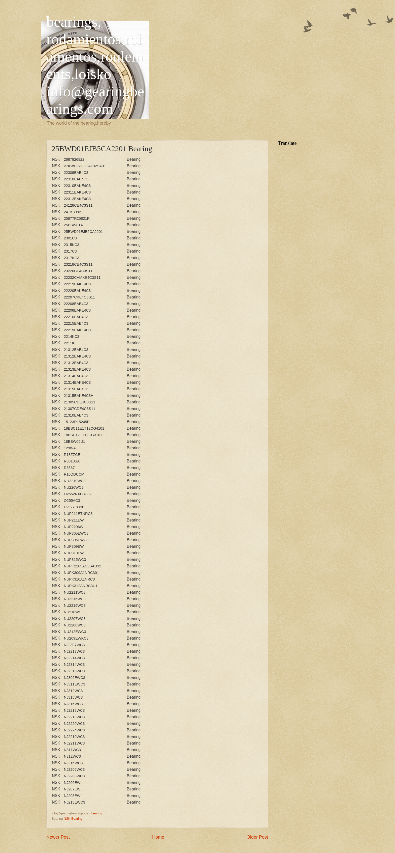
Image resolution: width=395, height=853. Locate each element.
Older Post (257, 837)
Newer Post (58, 837)
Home (158, 837)
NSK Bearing (73, 818)
